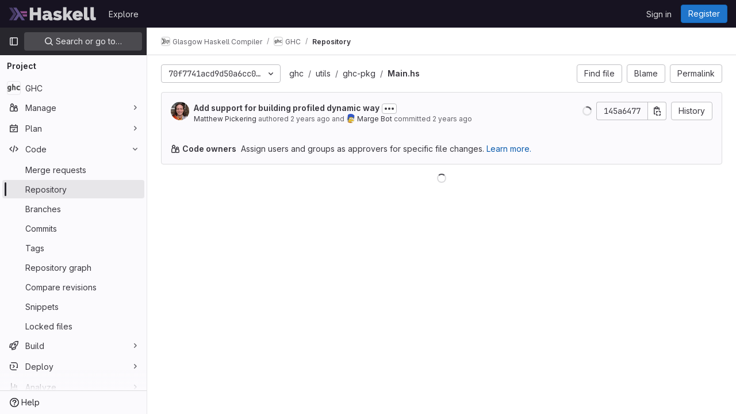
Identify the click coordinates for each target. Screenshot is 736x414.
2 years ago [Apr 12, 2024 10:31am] (310, 118)
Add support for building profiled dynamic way (286, 108)
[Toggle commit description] (389, 108)
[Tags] (73, 248)
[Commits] (73, 228)
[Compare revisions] (73, 287)
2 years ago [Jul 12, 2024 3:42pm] (452, 118)
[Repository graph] (73, 267)
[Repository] (73, 189)
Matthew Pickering (225, 118)
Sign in (659, 14)
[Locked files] (73, 326)
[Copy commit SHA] (657, 111)
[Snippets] (73, 306)
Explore (124, 14)
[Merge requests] (73, 169)
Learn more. (508, 149)
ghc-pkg (359, 73)
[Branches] (73, 209)
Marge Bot (374, 118)
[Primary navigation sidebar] (14, 41)
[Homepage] (52, 14)
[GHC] (73, 88)
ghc (296, 73)
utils (323, 73)
